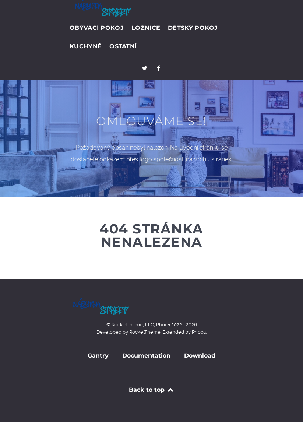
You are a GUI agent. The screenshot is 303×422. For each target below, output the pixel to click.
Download (199, 355)
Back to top (151, 389)
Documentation (146, 355)
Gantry (98, 355)
